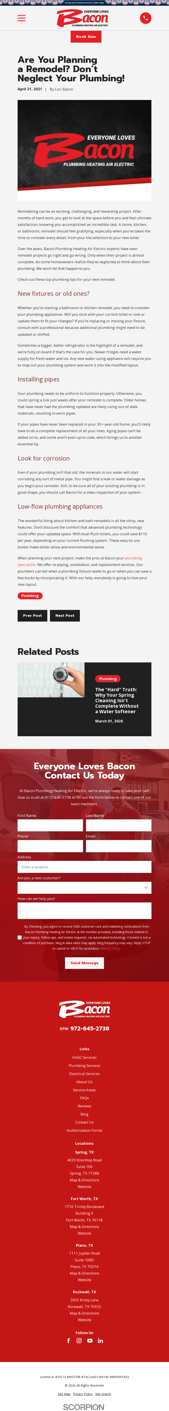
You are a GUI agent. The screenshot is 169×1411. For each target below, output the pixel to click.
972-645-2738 (89, 1029)
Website (84, 1186)
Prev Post (32, 615)
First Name (26, 815)
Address (24, 857)
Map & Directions (84, 1179)
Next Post (64, 615)
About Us (84, 1081)
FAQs (84, 1097)
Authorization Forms (84, 1130)
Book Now (86, 36)
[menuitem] (64, 1394)
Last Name (95, 815)
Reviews (84, 1105)
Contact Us (84, 1122)
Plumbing (30, 595)
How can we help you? (36, 898)
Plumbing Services (84, 1065)
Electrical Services (84, 1073)
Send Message (84, 963)
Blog (84, 1114)
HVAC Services (84, 1057)
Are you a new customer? (38, 878)
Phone (22, 836)
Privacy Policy (110, 948)
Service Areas (84, 1089)
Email (91, 836)
